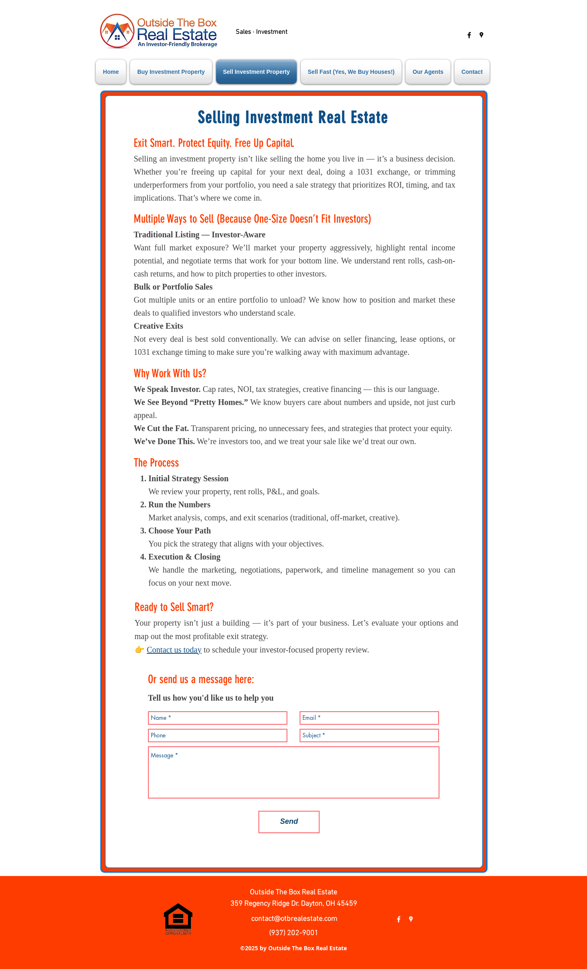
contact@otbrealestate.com (294, 919)
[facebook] (469, 35)
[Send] (289, 822)
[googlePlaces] (481, 35)
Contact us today (174, 649)
